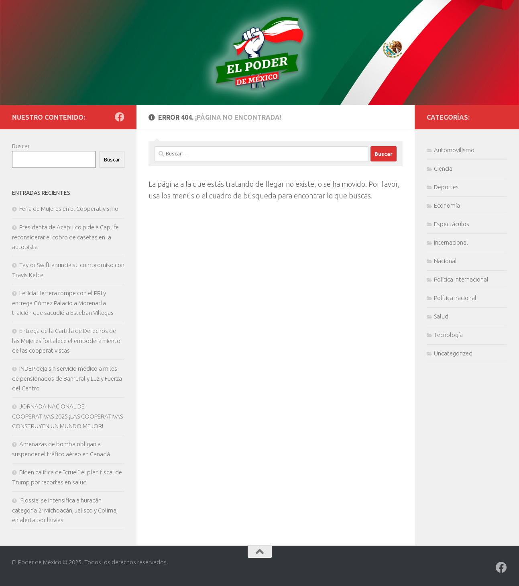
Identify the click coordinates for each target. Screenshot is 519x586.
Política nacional (455, 297)
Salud (441, 316)
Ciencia (443, 168)
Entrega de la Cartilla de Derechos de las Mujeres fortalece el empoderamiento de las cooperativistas (66, 340)
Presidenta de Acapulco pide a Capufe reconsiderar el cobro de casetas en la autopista (65, 237)
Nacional (445, 260)
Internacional (451, 242)
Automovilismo (454, 150)
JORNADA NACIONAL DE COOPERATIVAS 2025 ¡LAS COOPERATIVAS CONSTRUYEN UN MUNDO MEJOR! (67, 416)
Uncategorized (453, 353)
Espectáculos (451, 224)
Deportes (446, 187)
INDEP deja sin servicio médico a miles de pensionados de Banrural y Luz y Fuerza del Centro (67, 378)
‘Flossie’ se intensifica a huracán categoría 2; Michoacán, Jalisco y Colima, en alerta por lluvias (65, 510)
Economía (447, 205)
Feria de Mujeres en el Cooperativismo (68, 208)
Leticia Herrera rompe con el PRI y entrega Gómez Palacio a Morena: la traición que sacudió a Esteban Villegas (63, 303)
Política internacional (461, 279)
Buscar (21, 146)
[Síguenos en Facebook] (119, 117)
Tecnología (448, 334)
